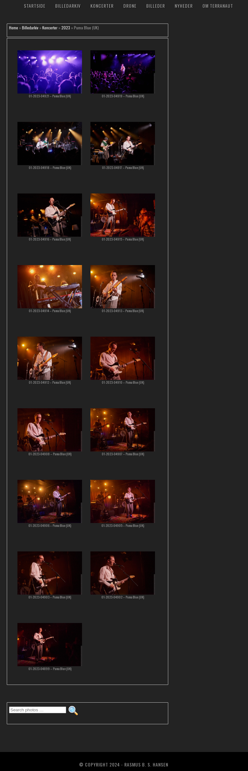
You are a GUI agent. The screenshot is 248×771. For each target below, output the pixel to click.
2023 (65, 27)
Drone (130, 5)
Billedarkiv (68, 5)
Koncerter (102, 5)
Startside (35, 5)
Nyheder (184, 5)
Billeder (155, 5)
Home (13, 27)
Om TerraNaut (217, 5)
